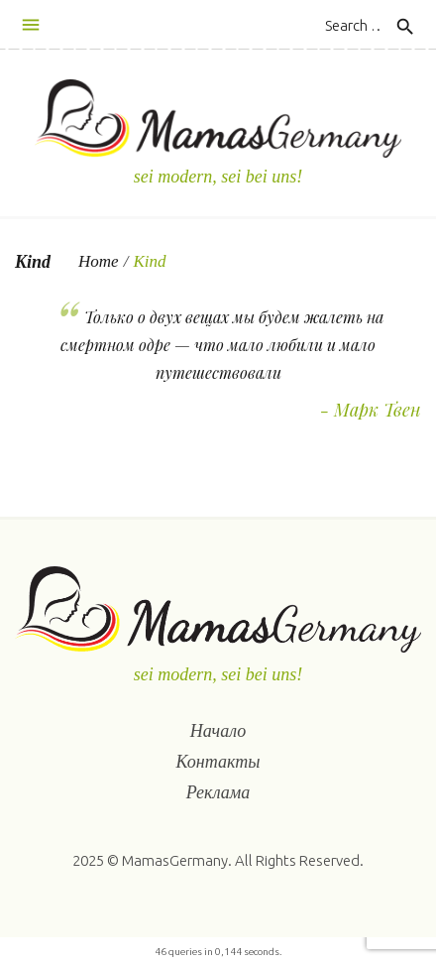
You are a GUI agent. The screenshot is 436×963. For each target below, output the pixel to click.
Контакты (218, 762)
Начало (218, 731)
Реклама (218, 792)
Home (98, 261)
